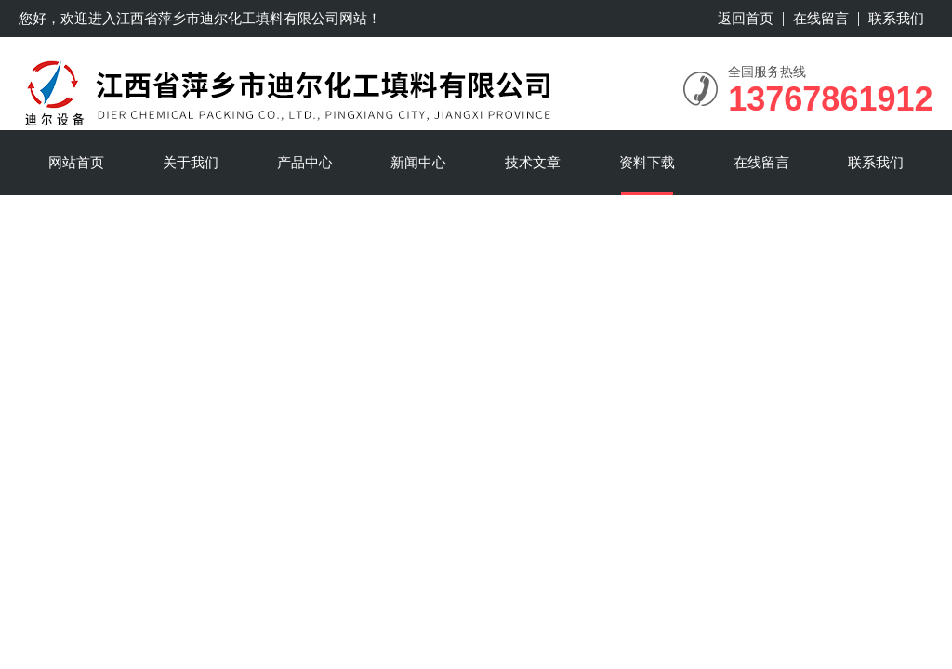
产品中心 (305, 162)
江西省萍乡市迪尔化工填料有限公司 (227, 18)
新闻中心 (418, 162)
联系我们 (896, 18)
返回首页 (746, 18)
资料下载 (647, 162)
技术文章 (533, 162)
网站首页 (76, 162)
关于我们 (190, 162)
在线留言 (821, 18)
